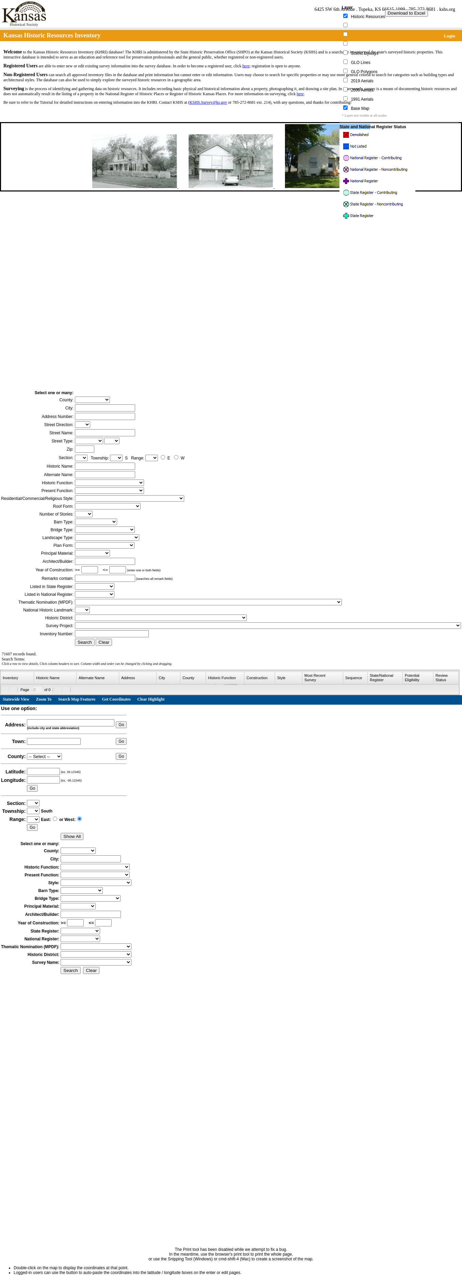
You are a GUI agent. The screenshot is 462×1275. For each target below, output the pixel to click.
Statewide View (16, 699)
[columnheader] (17, 678)
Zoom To (44, 699)
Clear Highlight (150, 699)
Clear (103, 642)
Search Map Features (77, 699)
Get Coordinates (116, 699)
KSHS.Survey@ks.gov (208, 102)
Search (85, 642)
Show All (72, 836)
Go (121, 724)
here (246, 66)
